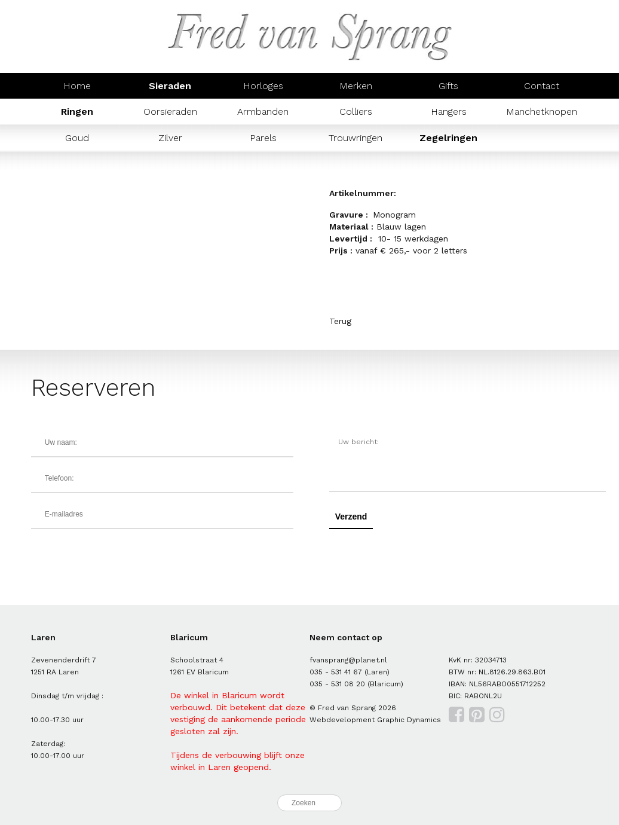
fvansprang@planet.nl (348, 660)
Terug (340, 321)
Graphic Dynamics (409, 720)
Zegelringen (448, 137)
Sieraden (170, 85)
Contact (541, 85)
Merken (355, 85)
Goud (77, 137)
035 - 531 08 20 (337, 684)
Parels (263, 137)
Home (77, 85)
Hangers (449, 111)
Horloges (263, 85)
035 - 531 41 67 (336, 672)
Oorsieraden (170, 111)
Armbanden (263, 111)
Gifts (448, 85)
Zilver (170, 137)
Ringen (77, 111)
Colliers (355, 111)
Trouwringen (355, 137)
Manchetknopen (541, 111)
